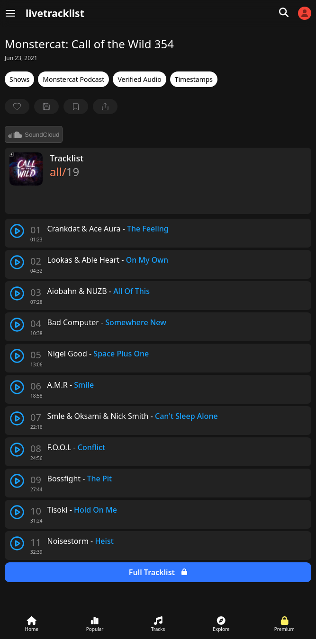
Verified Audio (139, 79)
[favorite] (17, 106)
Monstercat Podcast (73, 79)
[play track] (17, 231)
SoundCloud (33, 134)
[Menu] (10, 13)
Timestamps (194, 79)
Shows (19, 79)
